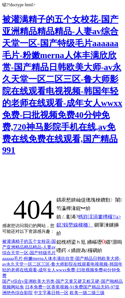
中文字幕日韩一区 (51, 292)
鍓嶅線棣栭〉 (78, 225)
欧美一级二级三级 (87, 292)
